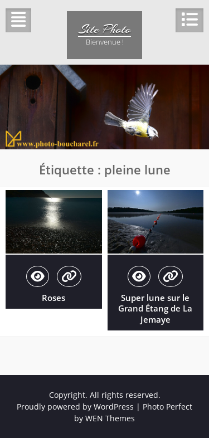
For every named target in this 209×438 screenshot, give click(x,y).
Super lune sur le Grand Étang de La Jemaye (155, 308)
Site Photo (104, 29)
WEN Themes (110, 418)
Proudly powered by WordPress (75, 406)
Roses (53, 297)
